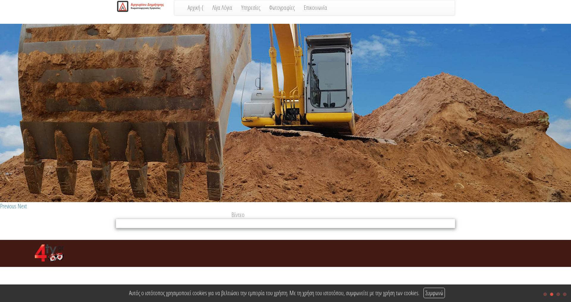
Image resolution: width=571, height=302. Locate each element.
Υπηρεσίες (250, 8)
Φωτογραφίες (282, 8)
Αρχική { (195, 8)
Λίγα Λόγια (222, 8)
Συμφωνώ (434, 293)
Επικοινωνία (315, 8)
